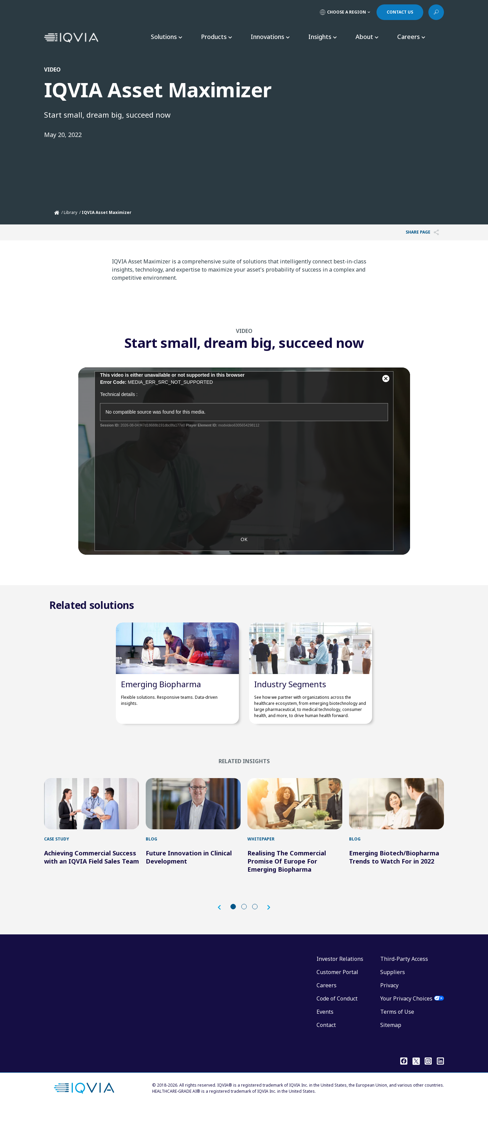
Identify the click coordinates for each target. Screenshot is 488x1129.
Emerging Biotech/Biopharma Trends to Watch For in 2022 (394, 878)
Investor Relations (340, 979)
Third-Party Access (404, 979)
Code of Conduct (337, 1019)
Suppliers (392, 992)
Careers (327, 1006)
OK (244, 551)
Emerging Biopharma (161, 694)
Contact (326, 1045)
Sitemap (390, 1045)
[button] (223, 928)
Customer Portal (337, 992)
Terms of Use (397, 1032)
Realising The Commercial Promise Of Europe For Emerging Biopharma (286, 882)
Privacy (389, 1006)
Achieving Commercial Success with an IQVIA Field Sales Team (91, 878)
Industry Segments (290, 694)
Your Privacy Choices (406, 1019)
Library (70, 212)
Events (325, 1032)
